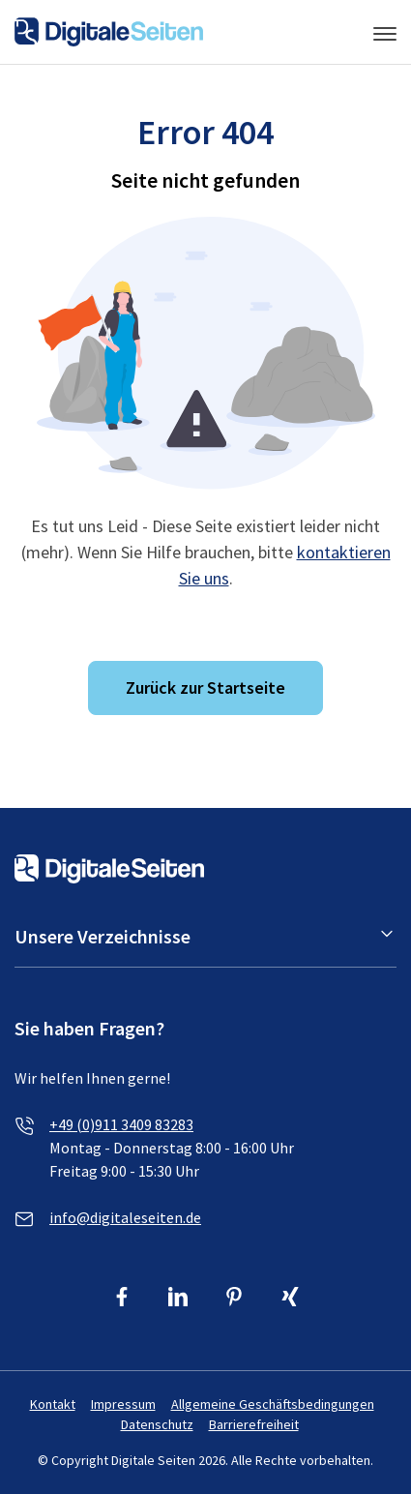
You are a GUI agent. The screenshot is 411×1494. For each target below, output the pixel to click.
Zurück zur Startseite (205, 687)
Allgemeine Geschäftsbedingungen (272, 1404)
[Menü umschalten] (384, 33)
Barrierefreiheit (254, 1424)
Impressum (123, 1404)
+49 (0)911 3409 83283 (121, 1124)
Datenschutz (157, 1424)
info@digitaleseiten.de (125, 1217)
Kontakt (52, 1404)
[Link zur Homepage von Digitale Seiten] (109, 29)
